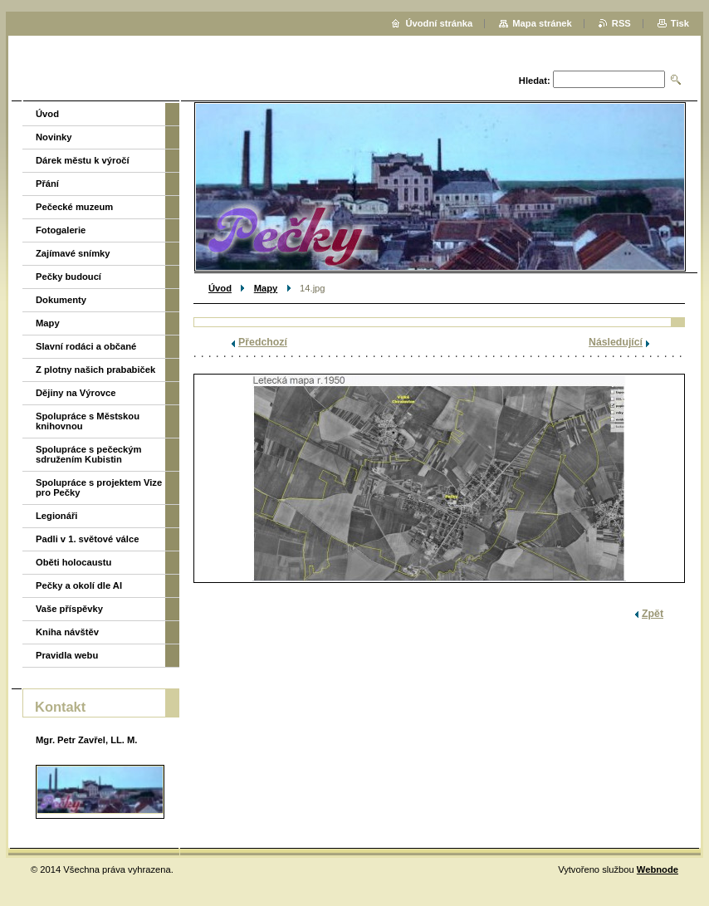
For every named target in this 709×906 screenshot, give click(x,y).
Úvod (220, 288)
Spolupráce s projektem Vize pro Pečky (99, 487)
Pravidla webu (67, 655)
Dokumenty (61, 300)
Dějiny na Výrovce (75, 393)
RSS (621, 23)
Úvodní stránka (438, 23)
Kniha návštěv (67, 632)
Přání (47, 184)
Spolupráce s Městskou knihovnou (87, 421)
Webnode (657, 869)
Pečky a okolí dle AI (79, 585)
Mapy (266, 288)
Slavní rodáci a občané (86, 346)
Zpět (652, 614)
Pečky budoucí (68, 277)
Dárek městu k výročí (83, 160)
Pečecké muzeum (74, 207)
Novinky (54, 137)
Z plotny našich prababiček (95, 370)
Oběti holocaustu (73, 562)
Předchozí (262, 342)
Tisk (680, 23)
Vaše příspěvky (69, 609)
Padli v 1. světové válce (87, 539)
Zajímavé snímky (73, 253)
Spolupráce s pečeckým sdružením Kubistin (88, 454)
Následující (616, 342)
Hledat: (534, 81)
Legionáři (56, 516)
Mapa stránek (542, 23)
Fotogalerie (61, 230)
